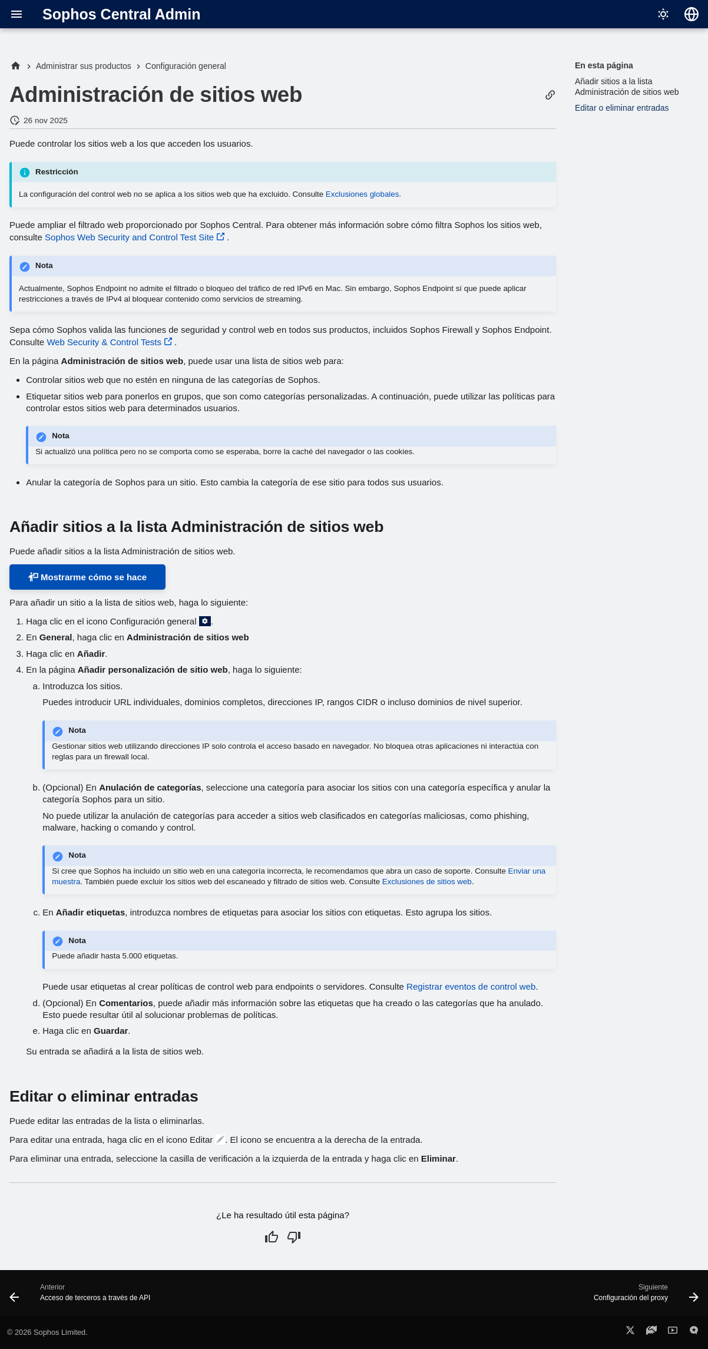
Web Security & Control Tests (104, 342)
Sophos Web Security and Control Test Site (129, 237)
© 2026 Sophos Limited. (47, 1332)
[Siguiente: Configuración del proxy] (643, 1296)
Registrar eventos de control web (470, 986)
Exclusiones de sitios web (427, 881)
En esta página (604, 65)
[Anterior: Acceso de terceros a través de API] (83, 1296)
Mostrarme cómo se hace (87, 577)
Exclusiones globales (362, 194)
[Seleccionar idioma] (691, 14)
